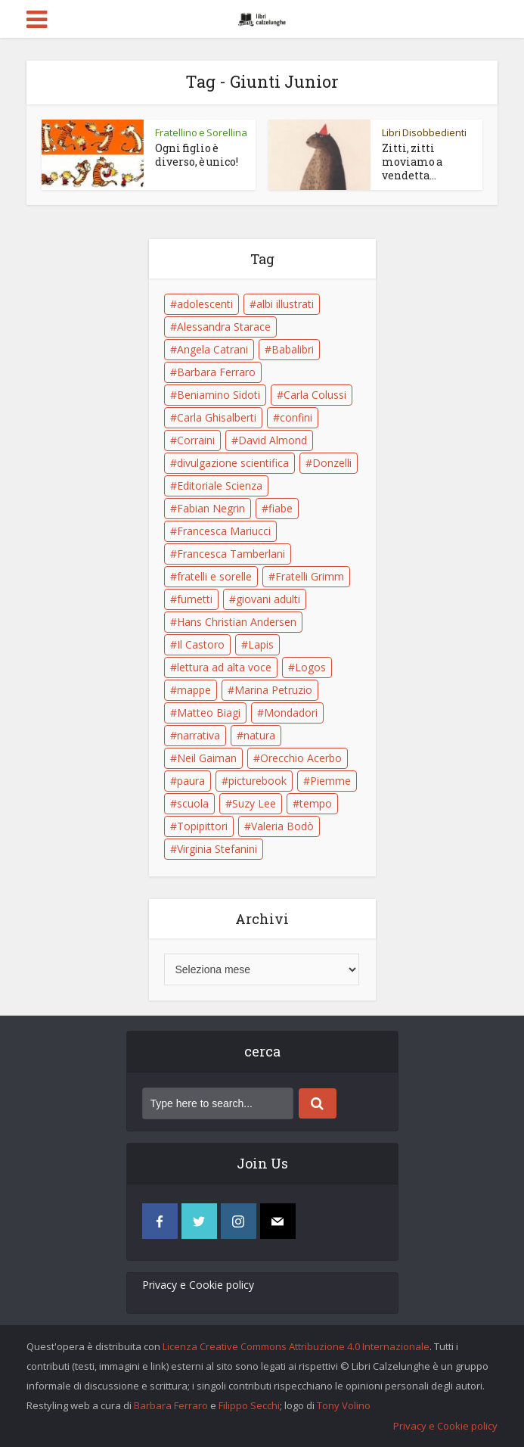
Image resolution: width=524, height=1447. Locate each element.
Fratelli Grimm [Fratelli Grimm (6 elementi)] (309, 576)
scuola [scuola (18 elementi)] (193, 803)
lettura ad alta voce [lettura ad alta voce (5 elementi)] (224, 667)
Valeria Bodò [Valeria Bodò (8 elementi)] (282, 826)
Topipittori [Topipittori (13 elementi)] (202, 826)
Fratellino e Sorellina (201, 132)
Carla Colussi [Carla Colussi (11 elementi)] (315, 394)
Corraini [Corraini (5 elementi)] (196, 440)
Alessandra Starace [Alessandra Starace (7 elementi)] (224, 326)
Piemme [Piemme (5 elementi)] (330, 780)
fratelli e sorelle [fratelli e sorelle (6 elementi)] (214, 576)
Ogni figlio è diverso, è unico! (196, 155)
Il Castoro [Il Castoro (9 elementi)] (201, 644)
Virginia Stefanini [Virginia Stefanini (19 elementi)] (217, 849)
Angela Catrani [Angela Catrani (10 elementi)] (212, 349)
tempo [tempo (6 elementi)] (315, 803)
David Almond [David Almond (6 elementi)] (272, 440)
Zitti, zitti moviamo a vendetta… (412, 161)
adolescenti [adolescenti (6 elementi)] (205, 304)
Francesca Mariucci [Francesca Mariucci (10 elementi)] (224, 531)
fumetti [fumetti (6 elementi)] (194, 599)
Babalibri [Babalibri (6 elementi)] (292, 349)
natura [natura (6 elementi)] (259, 735)
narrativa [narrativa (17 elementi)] (198, 735)
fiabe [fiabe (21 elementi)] (280, 508)
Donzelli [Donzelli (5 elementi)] (332, 463)
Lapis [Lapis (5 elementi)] (261, 644)
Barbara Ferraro (171, 1405)
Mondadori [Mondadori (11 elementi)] (291, 712)
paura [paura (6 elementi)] (191, 780)
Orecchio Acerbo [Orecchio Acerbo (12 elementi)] (301, 758)
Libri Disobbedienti (424, 132)
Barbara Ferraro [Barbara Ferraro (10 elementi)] (216, 372)
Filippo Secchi (249, 1405)
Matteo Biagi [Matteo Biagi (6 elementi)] (208, 712)
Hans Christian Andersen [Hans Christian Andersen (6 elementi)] (236, 622)
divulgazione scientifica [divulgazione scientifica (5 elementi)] (233, 463)
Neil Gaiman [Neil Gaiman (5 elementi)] (207, 758)
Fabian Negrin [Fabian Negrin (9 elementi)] (211, 508)
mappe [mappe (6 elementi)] (194, 690)
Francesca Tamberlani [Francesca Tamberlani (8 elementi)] (231, 553)
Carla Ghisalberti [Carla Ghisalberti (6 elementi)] (216, 417)
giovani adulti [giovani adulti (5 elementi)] (268, 599)
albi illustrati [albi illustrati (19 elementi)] (285, 304)
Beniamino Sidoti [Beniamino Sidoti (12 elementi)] (218, 394)
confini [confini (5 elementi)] (296, 417)
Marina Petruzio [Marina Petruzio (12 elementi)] (273, 690)
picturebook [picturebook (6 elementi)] (257, 780)
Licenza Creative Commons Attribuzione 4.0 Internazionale (296, 1346)
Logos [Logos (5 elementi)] (310, 667)
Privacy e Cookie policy (198, 1284)
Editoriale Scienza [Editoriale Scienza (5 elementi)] (219, 485)
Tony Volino (344, 1405)
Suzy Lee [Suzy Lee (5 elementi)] (254, 803)
